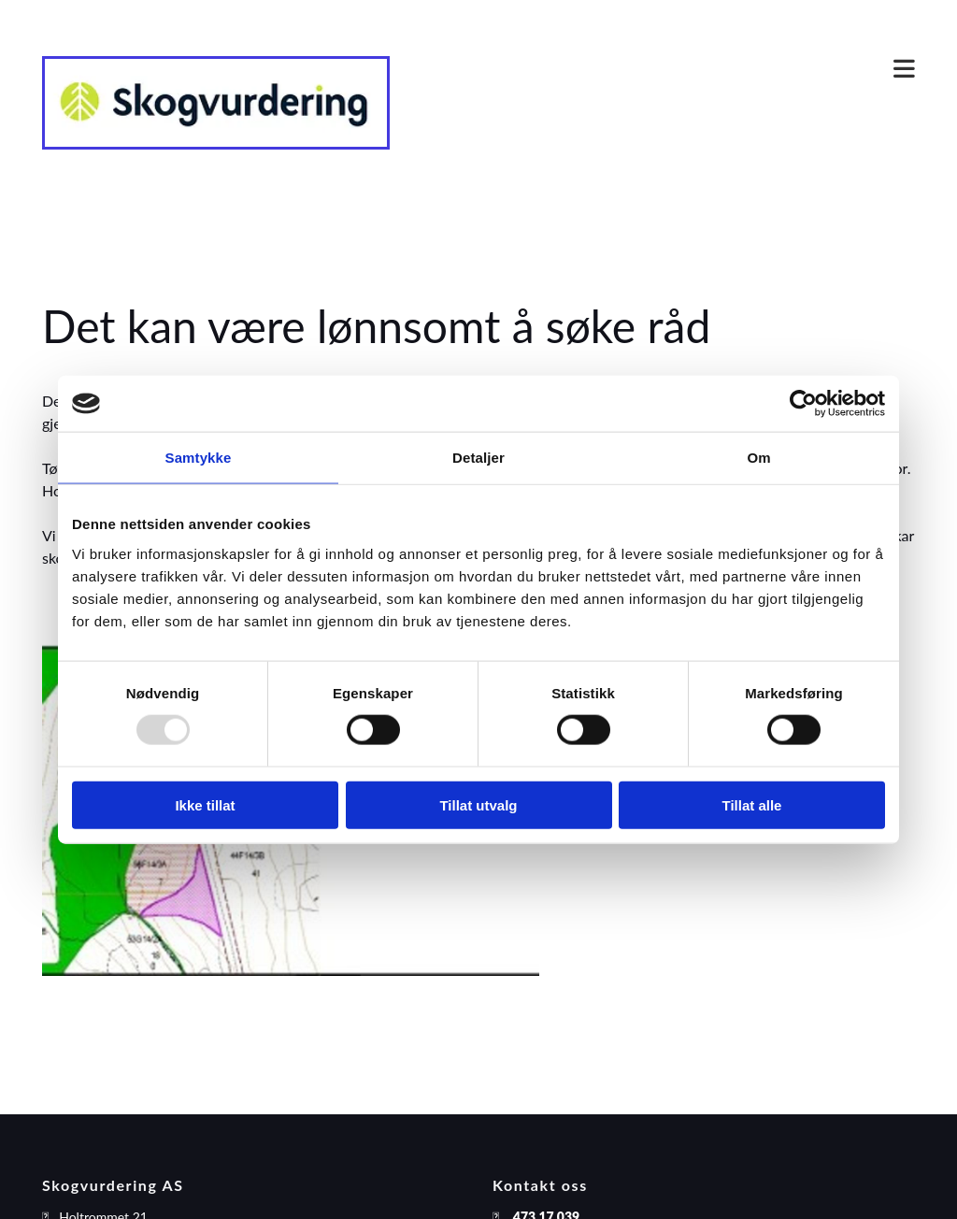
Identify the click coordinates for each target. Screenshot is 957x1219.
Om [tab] (758, 458)
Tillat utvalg (478, 804)
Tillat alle (752, 804)
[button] (666, 70)
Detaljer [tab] (478, 458)
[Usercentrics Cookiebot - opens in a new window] (803, 404)
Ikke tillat (205, 804)
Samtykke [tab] (198, 458)
